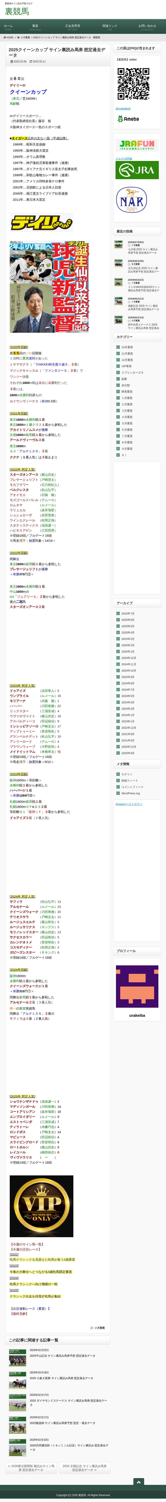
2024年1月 (128, 715)
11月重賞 (127, 353)
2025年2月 (128, 645)
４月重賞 (127, 417)
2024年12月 (128, 658)
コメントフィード (132, 787)
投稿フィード (129, 780)
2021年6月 (128, 740)
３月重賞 (127, 410)
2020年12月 (128, 746)
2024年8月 (128, 683)
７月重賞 (127, 436)
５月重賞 (127, 423)
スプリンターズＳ (132, 372)
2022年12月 (128, 727)
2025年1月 (128, 651)
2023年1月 (128, 721)
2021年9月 (128, 734)
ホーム (8, 25)
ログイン (127, 774)
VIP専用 (126, 366)
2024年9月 (128, 677)
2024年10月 (128, 670)
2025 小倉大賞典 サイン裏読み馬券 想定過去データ (61, 1378)
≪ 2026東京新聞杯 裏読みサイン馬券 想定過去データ (31, 1468)
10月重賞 (127, 347)
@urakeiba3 (123, 108)
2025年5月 (128, 626)
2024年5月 (128, 696)
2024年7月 (128, 689)
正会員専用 (72, 25)
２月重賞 (100, 1327)
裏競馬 (17, 11)
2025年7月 (128, 613)
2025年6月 (128, 619)
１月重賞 (127, 398)
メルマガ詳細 (124, 158)
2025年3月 (128, 638)
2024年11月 (128, 664)
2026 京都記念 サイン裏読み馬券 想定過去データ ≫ (85, 1468)
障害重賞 (127, 391)
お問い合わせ (147, 25)
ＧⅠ (124, 455)
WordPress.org (130, 793)
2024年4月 (128, 702)
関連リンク (110, 25)
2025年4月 (128, 632)
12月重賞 (127, 359)
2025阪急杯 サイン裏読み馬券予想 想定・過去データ (62, 1423)
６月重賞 (127, 429)
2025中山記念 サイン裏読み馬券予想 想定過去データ (62, 1355)
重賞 (35, 25)
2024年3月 (128, 708)
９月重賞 (127, 448)
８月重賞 (127, 442)
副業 (124, 379)
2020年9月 (128, 753)
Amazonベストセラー (129, 804)
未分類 (125, 385)
